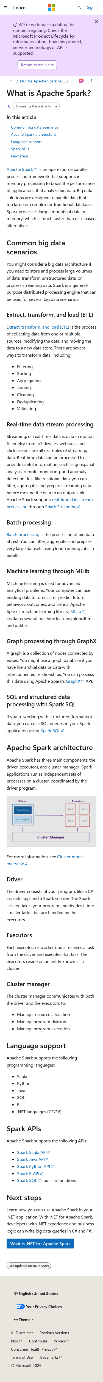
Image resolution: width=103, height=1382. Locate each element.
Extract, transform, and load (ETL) (38, 327)
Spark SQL (50, 730)
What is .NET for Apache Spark (40, 1243)
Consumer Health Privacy (32, 1349)
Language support (26, 141)
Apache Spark (20, 169)
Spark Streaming (61, 506)
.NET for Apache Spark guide (42, 81)
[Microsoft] (51, 7)
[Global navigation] (5, 7)
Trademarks (49, 1357)
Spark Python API (33, 1166)
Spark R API (28, 1173)
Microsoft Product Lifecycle (41, 36)
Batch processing (23, 534)
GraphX (73, 681)
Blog (14, 1341)
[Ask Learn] (81, 81)
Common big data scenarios (34, 127)
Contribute (38, 1341)
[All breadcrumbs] (11, 81)
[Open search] (79, 7)
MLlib (75, 611)
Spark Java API (31, 1159)
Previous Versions (54, 1332)
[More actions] (91, 81)
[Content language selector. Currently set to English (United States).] (36, 1293)
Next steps (20, 156)
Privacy (60, 1341)
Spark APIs (20, 148)
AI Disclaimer (22, 1332)
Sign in (93, 7)
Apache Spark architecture (33, 134)
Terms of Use (22, 1357)
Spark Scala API (32, 1152)
